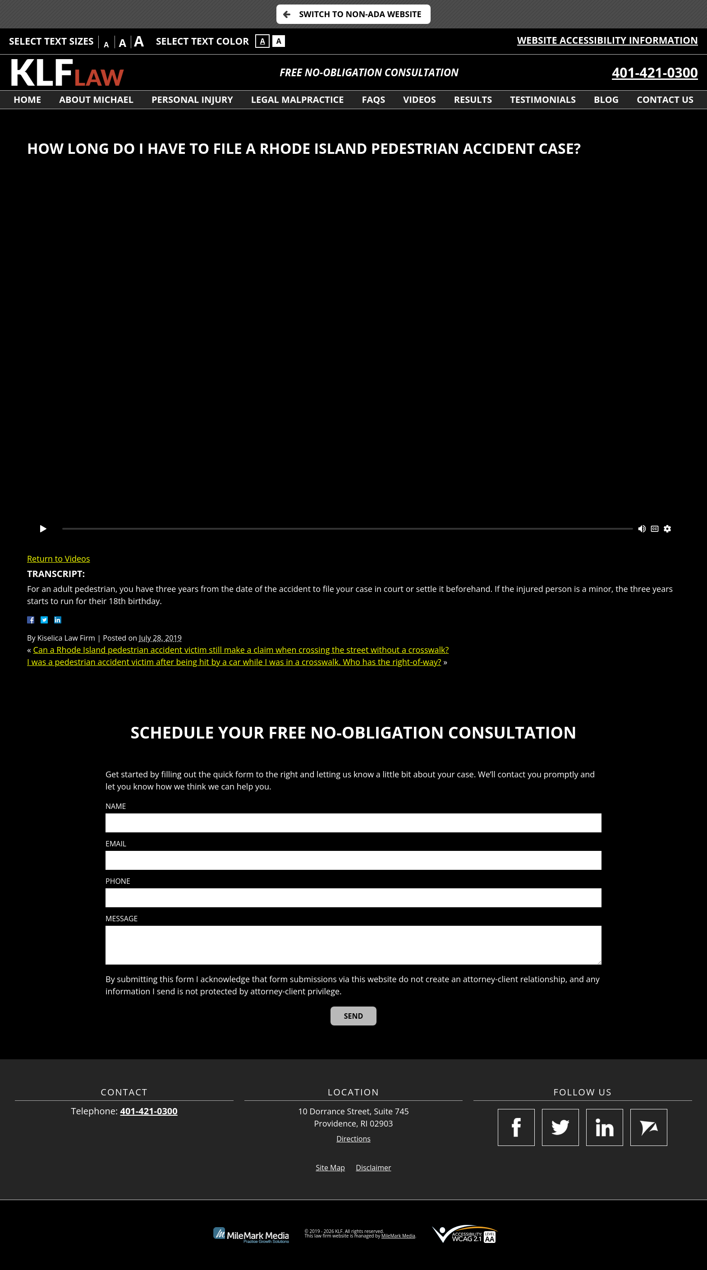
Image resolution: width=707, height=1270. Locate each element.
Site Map (330, 1168)
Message (122, 919)
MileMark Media (398, 1236)
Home (27, 99)
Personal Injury (192, 99)
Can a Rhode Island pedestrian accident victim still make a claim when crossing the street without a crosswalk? (241, 649)
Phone (118, 881)
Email (116, 844)
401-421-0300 (655, 72)
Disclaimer (373, 1168)
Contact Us (665, 99)
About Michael (96, 99)
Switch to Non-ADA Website (360, 14)
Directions (353, 1139)
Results (473, 99)
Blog (606, 99)
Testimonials (543, 99)
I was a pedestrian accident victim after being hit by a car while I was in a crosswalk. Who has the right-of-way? (234, 661)
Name (116, 806)
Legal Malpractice (297, 99)
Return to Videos (58, 558)
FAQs (374, 99)
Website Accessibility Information (607, 40)
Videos (419, 99)
